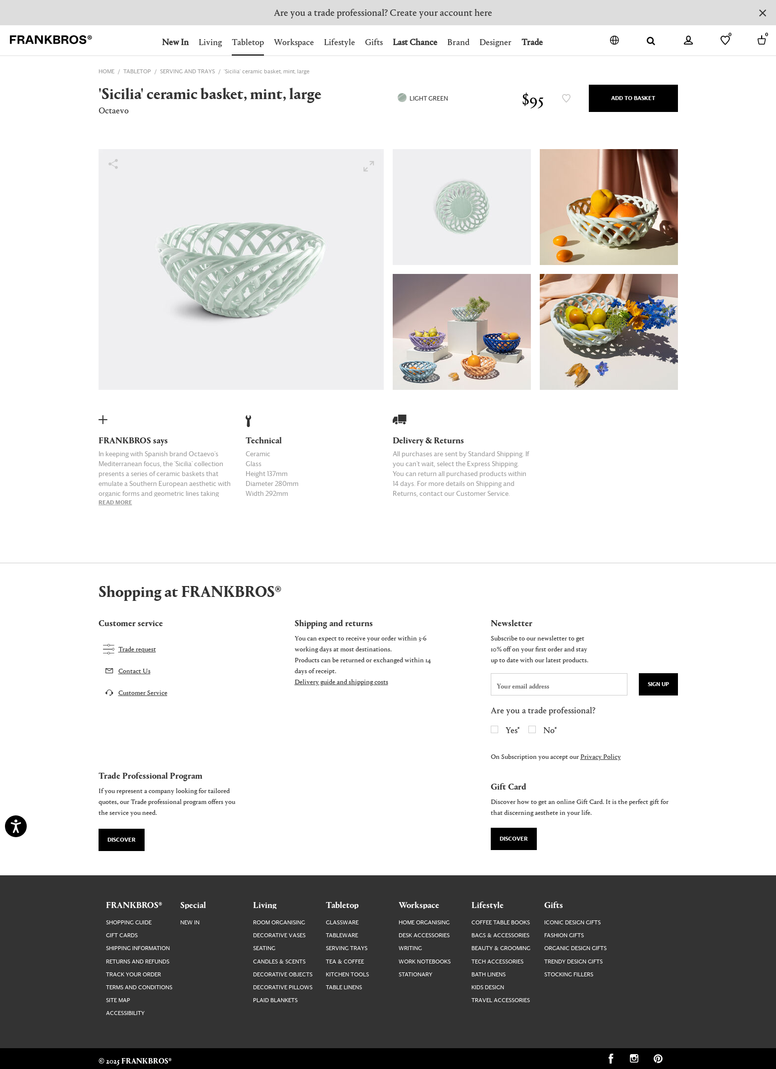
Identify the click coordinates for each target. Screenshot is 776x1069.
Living (210, 42)
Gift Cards (122, 935)
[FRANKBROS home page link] (51, 40)
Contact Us (134, 670)
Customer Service (142, 692)
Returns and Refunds (137, 961)
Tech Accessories (497, 961)
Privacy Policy (600, 756)
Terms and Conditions (139, 987)
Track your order (133, 974)
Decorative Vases (279, 935)
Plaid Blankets (275, 1000)
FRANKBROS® (134, 904)
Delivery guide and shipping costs (341, 681)
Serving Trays (346, 948)
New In (175, 42)
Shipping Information (138, 948)
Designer (495, 42)
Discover (121, 840)
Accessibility (125, 1013)
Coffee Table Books (500, 922)
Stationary (415, 974)
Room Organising (279, 922)
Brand (458, 42)
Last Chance (415, 42)
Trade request (137, 648)
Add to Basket (633, 98)
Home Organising (424, 922)
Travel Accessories (500, 1000)
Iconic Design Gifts (572, 922)
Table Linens (344, 987)
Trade (532, 42)
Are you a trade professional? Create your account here (383, 12)
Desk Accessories (424, 935)
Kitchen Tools (347, 974)
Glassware (342, 922)
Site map (118, 1000)
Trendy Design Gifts (573, 961)
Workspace (294, 42)
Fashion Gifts (564, 935)
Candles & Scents (279, 961)
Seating (264, 948)
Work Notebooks (425, 961)
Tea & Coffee (345, 961)
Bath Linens (488, 974)
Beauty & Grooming (500, 948)
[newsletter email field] (559, 684)
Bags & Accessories (500, 935)
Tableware (342, 935)
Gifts (374, 42)
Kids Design (487, 987)
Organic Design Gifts (575, 948)
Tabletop (248, 42)
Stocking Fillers (568, 974)
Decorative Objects (282, 974)
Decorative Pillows (282, 987)
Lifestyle (339, 42)
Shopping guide (129, 922)
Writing (410, 948)
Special (193, 904)
